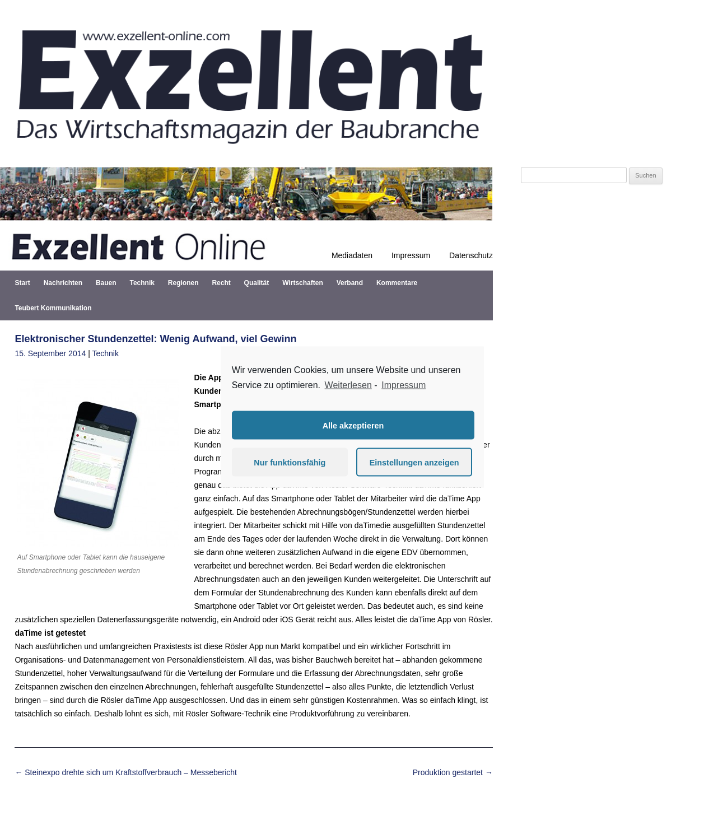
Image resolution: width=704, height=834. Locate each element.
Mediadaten (352, 255)
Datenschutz (471, 255)
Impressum (410, 255)
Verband (350, 283)
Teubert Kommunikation (53, 308)
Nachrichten (63, 283)
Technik (141, 283)
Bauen (106, 283)
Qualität (256, 283)
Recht (221, 283)
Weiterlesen (348, 384)
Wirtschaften (302, 283)
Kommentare (396, 283)
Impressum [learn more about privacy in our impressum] (403, 384)
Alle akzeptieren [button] (353, 425)
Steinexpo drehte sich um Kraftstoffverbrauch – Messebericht (126, 772)
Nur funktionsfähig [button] (289, 462)
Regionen (183, 283)
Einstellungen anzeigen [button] (414, 462)
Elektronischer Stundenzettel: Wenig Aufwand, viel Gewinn (155, 338)
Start (22, 283)
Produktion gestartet (453, 772)
